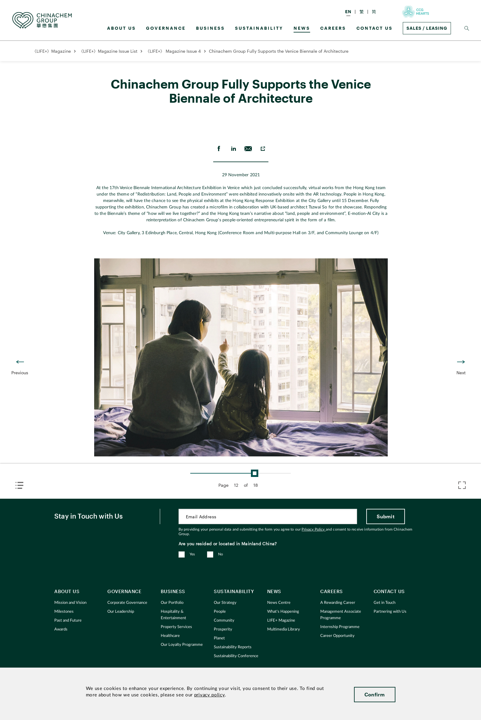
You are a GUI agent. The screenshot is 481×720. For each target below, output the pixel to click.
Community (224, 621)
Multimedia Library (283, 629)
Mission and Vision (70, 603)
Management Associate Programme (340, 615)
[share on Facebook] (218, 148)
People (220, 612)
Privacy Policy (313, 529)
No (220, 554)
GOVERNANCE (166, 28)
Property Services (176, 627)
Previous (19, 372)
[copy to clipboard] (262, 148)
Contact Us (374, 28)
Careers (333, 28)
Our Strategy (225, 603)
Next (461, 372)
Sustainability (259, 28)
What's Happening (283, 612)
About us (121, 28)
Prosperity (223, 629)
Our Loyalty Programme (182, 645)
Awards (60, 629)
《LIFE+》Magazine (51, 51)
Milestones (64, 612)
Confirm (374, 694)
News (302, 28)
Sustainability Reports (233, 647)
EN (348, 11)
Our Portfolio (172, 603)
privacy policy (209, 695)
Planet (219, 638)
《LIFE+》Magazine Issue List (108, 51)
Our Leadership (120, 612)
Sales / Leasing (426, 28)
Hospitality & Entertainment (173, 615)
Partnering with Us (390, 612)
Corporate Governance (127, 603)
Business (210, 28)
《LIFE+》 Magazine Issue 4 (173, 51)
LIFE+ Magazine (281, 621)
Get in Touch (384, 603)
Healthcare (170, 636)
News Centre (279, 603)
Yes (192, 554)
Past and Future (68, 621)
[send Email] (248, 148)
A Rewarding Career (337, 603)
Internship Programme (340, 627)
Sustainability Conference (236, 656)
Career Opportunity (337, 636)
